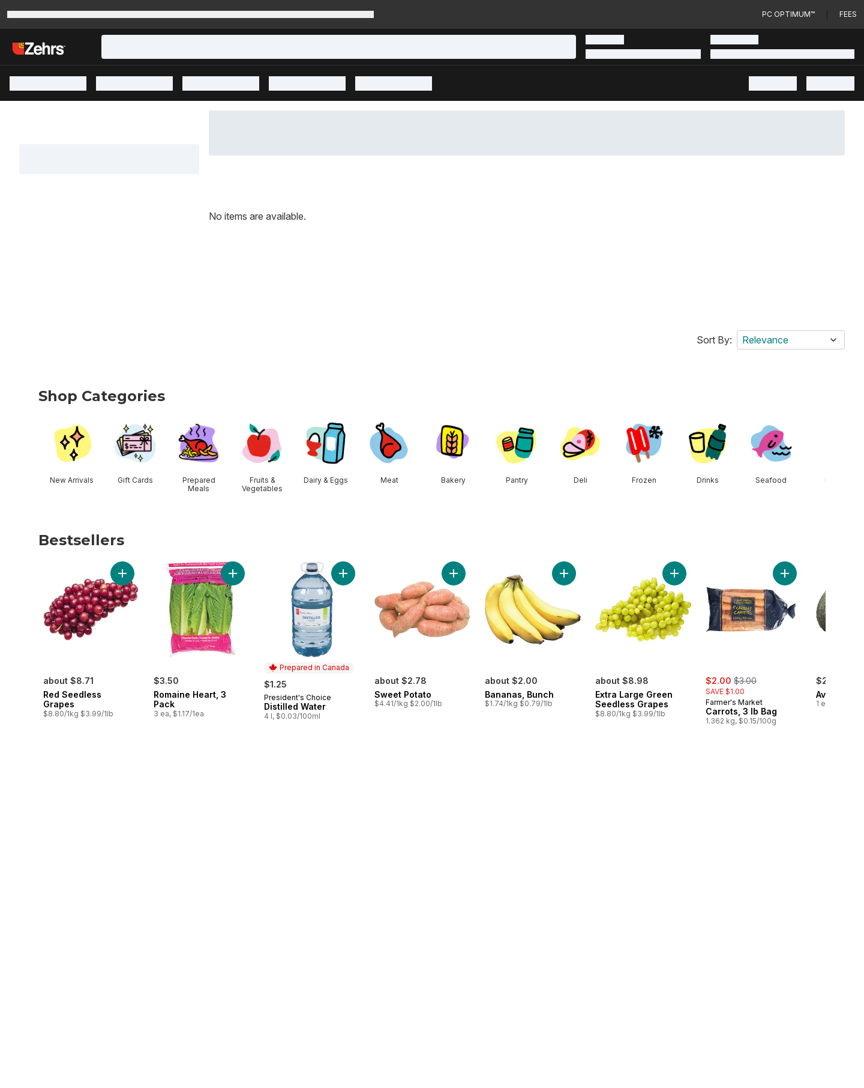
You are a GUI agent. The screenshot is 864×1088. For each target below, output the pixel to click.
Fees (848, 14)
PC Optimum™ (788, 14)
